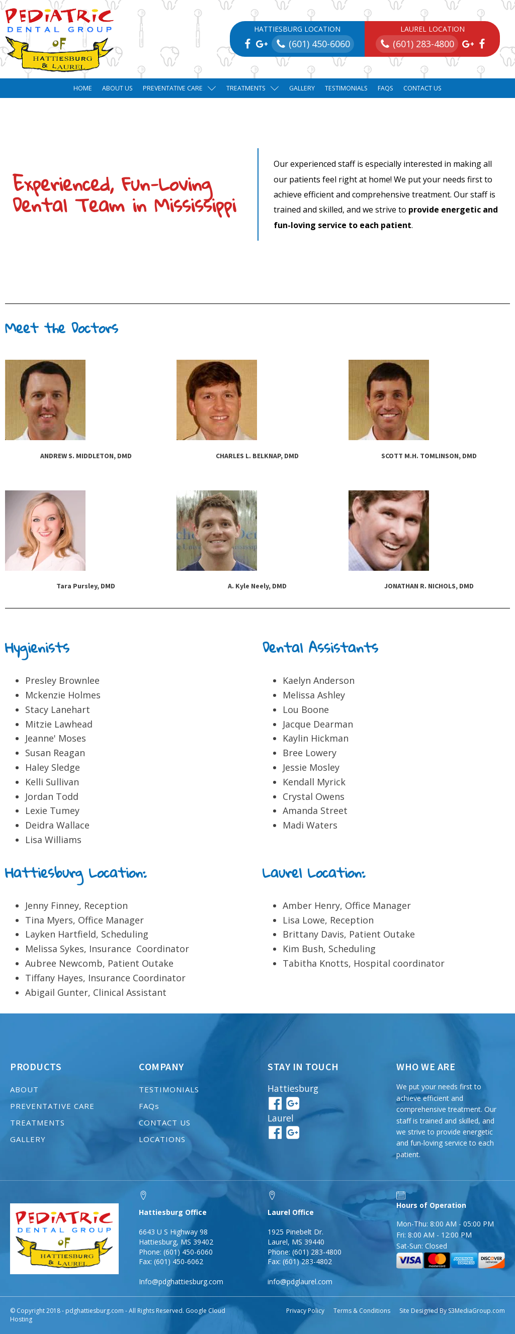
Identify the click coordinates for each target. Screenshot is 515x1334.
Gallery (302, 88)
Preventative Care (179, 88)
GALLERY (28, 1139)
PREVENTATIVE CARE (52, 1106)
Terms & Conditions (361, 1311)
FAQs (385, 88)
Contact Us (422, 88)
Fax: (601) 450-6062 (171, 1261)
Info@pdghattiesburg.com (181, 1281)
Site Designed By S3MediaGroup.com (452, 1311)
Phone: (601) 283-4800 (304, 1252)
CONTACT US (165, 1122)
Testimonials (346, 88)
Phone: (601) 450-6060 (176, 1252)
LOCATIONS (162, 1139)
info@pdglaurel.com (300, 1281)
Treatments (252, 88)
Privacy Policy (305, 1311)
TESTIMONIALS (169, 1089)
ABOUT (24, 1089)
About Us (117, 88)
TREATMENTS (37, 1122)
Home (82, 88)
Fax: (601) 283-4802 (300, 1261)
